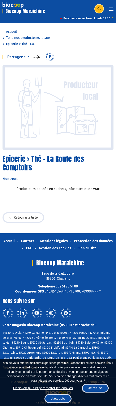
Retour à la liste (23, 217)
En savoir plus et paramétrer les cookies (43, 388)
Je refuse (95, 388)
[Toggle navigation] (111, 10)
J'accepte (58, 398)
